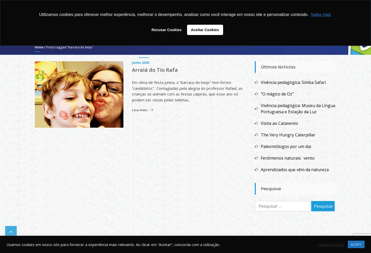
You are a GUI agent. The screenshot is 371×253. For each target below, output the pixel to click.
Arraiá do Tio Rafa (155, 70)
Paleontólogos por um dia (286, 146)
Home (39, 47)
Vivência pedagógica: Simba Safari (293, 82)
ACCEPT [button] (356, 244)
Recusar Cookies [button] (166, 30)
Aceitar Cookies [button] (205, 30)
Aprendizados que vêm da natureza (295, 169)
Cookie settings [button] (330, 244)
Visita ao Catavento (279, 123)
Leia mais (139, 110)
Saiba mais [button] (321, 14)
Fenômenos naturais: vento (288, 158)
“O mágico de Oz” (277, 94)
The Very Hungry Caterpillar (288, 135)
